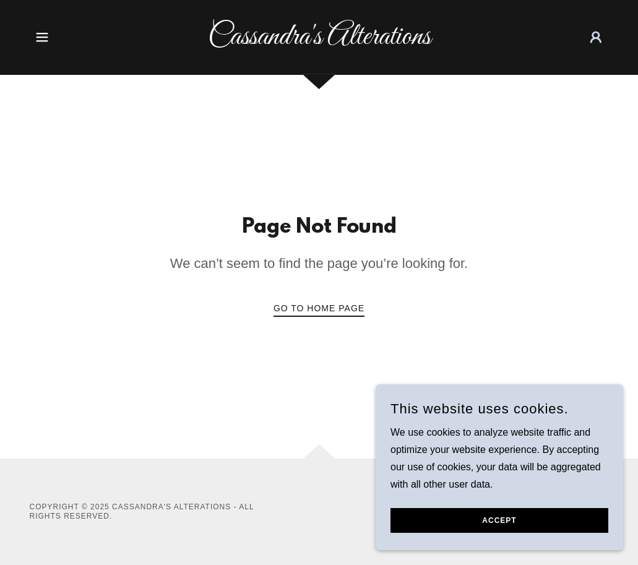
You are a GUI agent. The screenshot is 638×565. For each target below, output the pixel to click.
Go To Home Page (319, 308)
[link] (319, 40)
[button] (42, 37)
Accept (499, 529)
